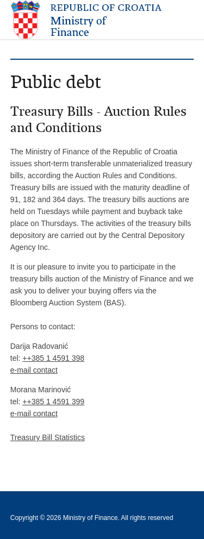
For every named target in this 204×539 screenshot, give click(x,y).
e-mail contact (34, 370)
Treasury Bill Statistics (47, 437)
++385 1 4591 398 (53, 358)
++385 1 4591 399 (53, 401)
